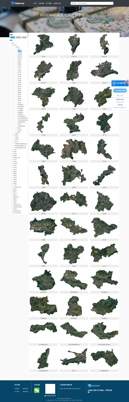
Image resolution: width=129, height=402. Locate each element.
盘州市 (19, 49)
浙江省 (15, 169)
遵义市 (17, 136)
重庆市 (15, 191)
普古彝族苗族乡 (21, 116)
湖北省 (15, 181)
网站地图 (25, 391)
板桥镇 (19, 63)
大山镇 (19, 68)
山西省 (15, 155)
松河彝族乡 (20, 108)
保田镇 (19, 70)
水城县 (19, 132)
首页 (35, 3)
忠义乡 (19, 102)
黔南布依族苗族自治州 (20, 147)
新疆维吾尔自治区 (17, 207)
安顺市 (17, 138)
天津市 (15, 151)
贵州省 (15, 45)
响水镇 (19, 78)
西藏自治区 (16, 197)
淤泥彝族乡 (20, 114)
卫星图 (12, 37)
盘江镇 (19, 88)
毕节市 (17, 139)
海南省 (15, 189)
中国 (12, 43)
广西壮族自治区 (17, 187)
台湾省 (15, 209)
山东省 (15, 177)
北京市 (15, 149)
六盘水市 (17, 47)
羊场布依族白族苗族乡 (23, 120)
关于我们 (16, 391)
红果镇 (19, 59)
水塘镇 (19, 65)
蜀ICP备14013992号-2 (64, 398)
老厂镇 (19, 72)
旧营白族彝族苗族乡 (23, 118)
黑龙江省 (15, 163)
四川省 (15, 193)
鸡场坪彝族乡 (21, 106)
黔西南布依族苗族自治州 (21, 143)
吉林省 (15, 161)
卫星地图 (41, 3)
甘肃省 (15, 201)
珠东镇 (19, 100)
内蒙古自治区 (16, 157)
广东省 (15, 185)
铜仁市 (17, 141)
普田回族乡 (20, 104)
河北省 (15, 153)
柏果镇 (19, 90)
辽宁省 (15, 159)
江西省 (15, 175)
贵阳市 (17, 134)
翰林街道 (20, 55)
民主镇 (19, 67)
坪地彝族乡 (20, 110)
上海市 (15, 165)
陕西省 (15, 199)
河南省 (15, 179)
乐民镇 (19, 82)
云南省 (15, 195)
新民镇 (19, 98)
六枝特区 (19, 130)
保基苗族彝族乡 (21, 122)
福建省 (15, 173)
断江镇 (19, 86)
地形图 (24, 37)
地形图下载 (57, 3)
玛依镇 (19, 51)
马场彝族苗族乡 (21, 126)
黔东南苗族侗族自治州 (20, 145)
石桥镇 (19, 74)
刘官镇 (19, 94)
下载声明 (16, 388)
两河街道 (20, 57)
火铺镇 (19, 80)
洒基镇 (19, 92)
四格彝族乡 (20, 112)
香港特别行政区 (17, 210)
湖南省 (15, 183)
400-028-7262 (120, 102)
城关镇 (19, 61)
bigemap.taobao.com (120, 107)
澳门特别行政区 (17, 212)
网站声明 (25, 388)
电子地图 (49, 3)
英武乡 (19, 124)
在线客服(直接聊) (50, 395)
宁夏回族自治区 (17, 205)
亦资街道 (20, 53)
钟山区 (19, 128)
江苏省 (15, 167)
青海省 (15, 203)
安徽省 (15, 171)
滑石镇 (19, 96)
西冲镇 (19, 84)
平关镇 (19, 76)
